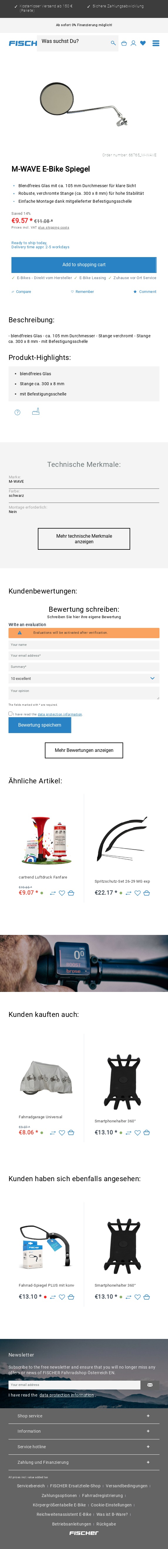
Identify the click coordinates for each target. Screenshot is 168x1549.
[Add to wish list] (62, 893)
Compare (21, 292)
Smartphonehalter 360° (115, 1121)
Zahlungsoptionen (59, 1495)
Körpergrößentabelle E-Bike (59, 1505)
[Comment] (84, 678)
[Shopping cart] (124, 43)
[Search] (113, 43)
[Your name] (84, 645)
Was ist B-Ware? (112, 1514)
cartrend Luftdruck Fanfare (43, 877)
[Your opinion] (84, 693)
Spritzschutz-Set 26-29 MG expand (122, 881)
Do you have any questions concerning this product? (17, 412)
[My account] (133, 43)
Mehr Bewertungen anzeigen (84, 750)
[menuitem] (156, 43)
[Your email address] (84, 655)
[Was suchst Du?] (74, 41)
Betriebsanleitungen (71, 1524)
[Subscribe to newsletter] (149, 1385)
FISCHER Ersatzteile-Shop (75, 1485)
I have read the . (48, 714)
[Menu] (156, 43)
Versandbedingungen (126, 1485)
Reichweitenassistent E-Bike (64, 1514)
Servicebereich (31, 1485)
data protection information (60, 714)
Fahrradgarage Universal (40, 1117)
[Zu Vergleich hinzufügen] (53, 893)
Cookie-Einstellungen (111, 1505)
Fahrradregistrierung (102, 1495)
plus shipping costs (53, 227)
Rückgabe (106, 1524)
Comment (144, 292)
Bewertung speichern (39, 725)
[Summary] (84, 667)
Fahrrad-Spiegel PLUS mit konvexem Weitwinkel (46, 1285)
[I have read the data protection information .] (10, 713)
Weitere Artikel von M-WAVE (36, 411)
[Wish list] (143, 43)
